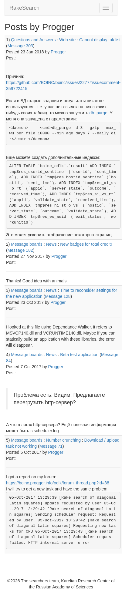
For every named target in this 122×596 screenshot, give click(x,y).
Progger (58, 51)
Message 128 (57, 296)
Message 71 (51, 446)
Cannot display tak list (99, 39)
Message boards (26, 244)
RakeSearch (24, 8)
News (51, 244)
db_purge (98, 112)
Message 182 (20, 250)
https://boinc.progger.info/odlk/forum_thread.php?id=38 (57, 482)
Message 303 (20, 45)
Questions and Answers (33, 39)
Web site (67, 39)
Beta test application (79, 354)
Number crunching (63, 440)
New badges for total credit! (86, 244)
